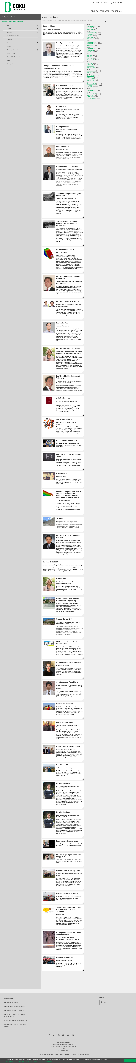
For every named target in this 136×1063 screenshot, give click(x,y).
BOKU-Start (45, 20)
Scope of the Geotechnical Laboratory (17, 57)
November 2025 (91, 26)
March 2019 (90, 66)
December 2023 (91, 42)
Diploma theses (11, 46)
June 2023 (90, 45)
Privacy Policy (64, 1054)
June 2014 (90, 95)
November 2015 (91, 90)
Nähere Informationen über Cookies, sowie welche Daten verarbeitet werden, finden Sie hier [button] (31, 1061)
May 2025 (89, 28)
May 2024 (89, 35)
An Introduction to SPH (13, 35)
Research (9, 32)
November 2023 (91, 43)
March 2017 (90, 79)
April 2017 (90, 77)
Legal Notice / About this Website (48, 1054)
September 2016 (91, 85)
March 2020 (90, 59)
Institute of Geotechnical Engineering (13, 21)
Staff (8, 25)
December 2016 (91, 84)
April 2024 (90, 37)
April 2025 (90, 29)
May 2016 (89, 86)
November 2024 (91, 32)
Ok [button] (130, 1060)
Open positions (11, 64)
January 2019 (91, 67)
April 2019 (90, 64)
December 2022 (91, 48)
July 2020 (89, 55)
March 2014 (90, 96)
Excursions (10, 43)
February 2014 (91, 98)
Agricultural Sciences (11, 1002)
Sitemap (73, 1054)
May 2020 (89, 58)
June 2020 (90, 56)
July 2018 (89, 72)
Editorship (9, 39)
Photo (8, 60)
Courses (9, 28)
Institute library (11, 53)
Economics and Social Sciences (14, 1010)
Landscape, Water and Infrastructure (15, 1020)
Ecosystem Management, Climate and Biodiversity (14, 1015)
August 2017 (90, 76)
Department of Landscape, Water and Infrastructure (18, 17)
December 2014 (91, 94)
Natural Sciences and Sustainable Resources (15, 1025)
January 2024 (91, 38)
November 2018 (91, 71)
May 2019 (89, 63)
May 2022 (89, 51)
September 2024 (91, 34)
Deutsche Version (83, 1054)
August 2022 (90, 50)
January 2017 (91, 80)
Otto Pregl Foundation (13, 50)
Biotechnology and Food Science (14, 1006)
